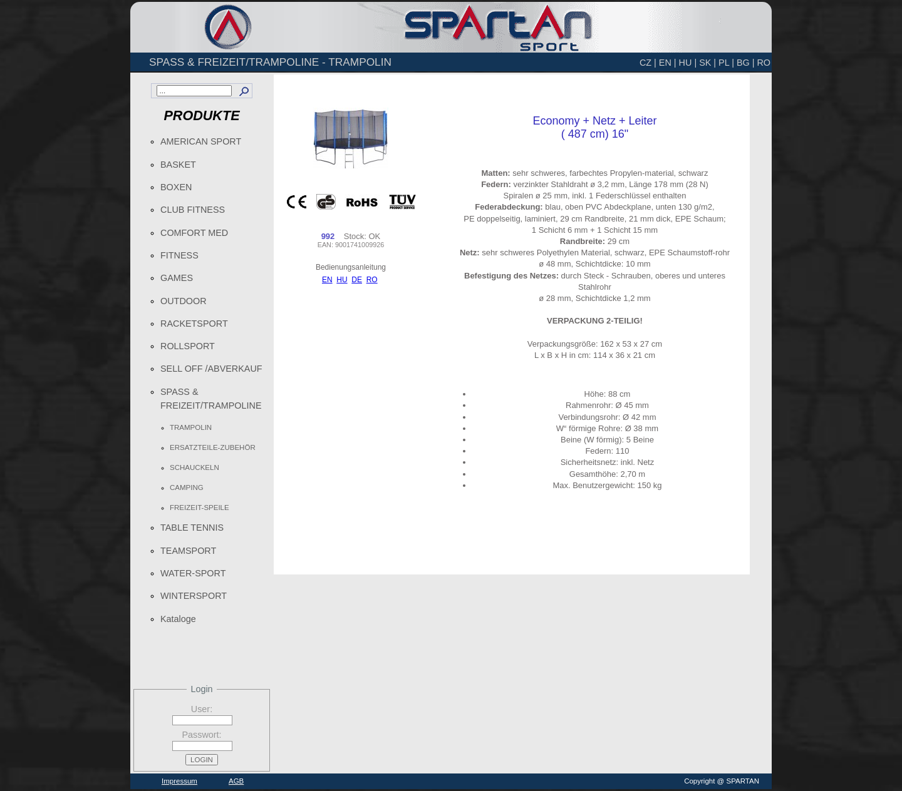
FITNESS (179, 255)
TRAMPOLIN (191, 427)
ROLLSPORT (187, 346)
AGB (236, 781)
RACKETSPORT (194, 324)
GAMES (176, 278)
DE (356, 279)
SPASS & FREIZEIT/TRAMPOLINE (211, 399)
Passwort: (201, 735)
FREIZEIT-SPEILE (199, 507)
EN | (667, 63)
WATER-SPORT (193, 573)
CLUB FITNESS (192, 210)
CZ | (648, 63)
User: (201, 709)
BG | (746, 63)
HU (341, 279)
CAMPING (187, 487)
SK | (707, 63)
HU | (688, 63)
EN (327, 279)
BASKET (178, 165)
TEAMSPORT (188, 551)
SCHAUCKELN (194, 467)
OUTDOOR (183, 301)
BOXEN (176, 187)
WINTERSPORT (193, 596)
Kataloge (178, 619)
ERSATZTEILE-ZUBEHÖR (213, 447)
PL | (726, 63)
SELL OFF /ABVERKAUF (211, 369)
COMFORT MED (194, 233)
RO (763, 63)
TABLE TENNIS (192, 528)
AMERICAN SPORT (200, 141)
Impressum (179, 781)
